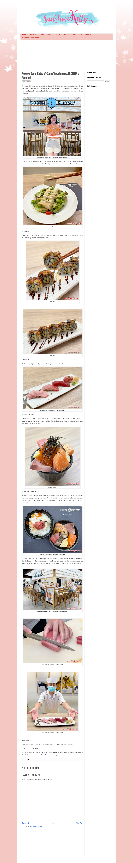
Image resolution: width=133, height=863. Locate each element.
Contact (88, 35)
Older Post (79, 823)
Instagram (56, 755)
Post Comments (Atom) (36, 826)
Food (80, 35)
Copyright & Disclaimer (30, 38)
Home (24, 35)
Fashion (50, 35)
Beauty (41, 35)
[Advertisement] (66, 55)
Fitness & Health (69, 35)
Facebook (48, 755)
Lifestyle (32, 35)
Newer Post (25, 823)
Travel (58, 35)
